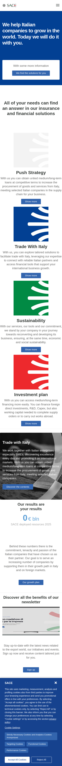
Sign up (31, 669)
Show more (31, 201)
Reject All (41, 759)
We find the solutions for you (31, 73)
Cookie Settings (12, 727)
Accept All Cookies (17, 759)
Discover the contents (17, 486)
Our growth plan (31, 582)
